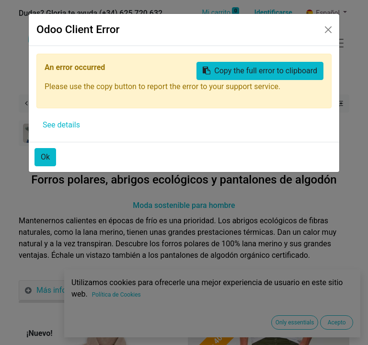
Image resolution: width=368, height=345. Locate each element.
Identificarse (273, 12)
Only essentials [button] (295, 322)
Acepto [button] (337, 322)
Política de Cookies (116, 294)
